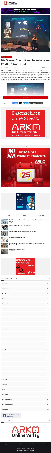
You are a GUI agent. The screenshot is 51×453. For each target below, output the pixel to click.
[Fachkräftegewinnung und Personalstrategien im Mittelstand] (4, 233)
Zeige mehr (25, 97)
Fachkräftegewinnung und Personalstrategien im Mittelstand (22, 231)
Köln (2, 56)
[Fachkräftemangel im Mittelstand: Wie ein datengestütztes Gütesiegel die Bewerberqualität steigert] (4, 221)
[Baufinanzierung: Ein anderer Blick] (4, 239)
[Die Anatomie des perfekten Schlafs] (4, 251)
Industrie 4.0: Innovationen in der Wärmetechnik (20, 226)
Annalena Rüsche (5, 67)
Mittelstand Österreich (21, 448)
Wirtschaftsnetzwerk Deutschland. (27, 450)
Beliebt (24, 215)
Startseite (3, 53)
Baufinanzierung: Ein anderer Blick (17, 237)
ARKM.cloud (25, 446)
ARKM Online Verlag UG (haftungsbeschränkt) (35, 444)
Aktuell (8, 215)
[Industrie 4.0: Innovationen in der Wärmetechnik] (4, 227)
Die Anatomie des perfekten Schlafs (17, 249)
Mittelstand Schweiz (30, 448)
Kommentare (41, 215)
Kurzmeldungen (9, 53)
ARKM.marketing (25, 256)
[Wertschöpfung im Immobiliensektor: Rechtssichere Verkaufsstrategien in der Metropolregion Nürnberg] (4, 245)
